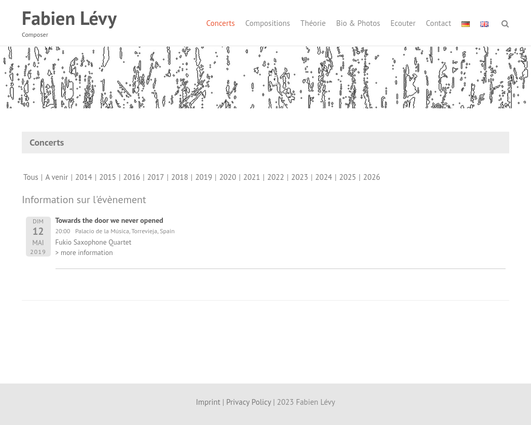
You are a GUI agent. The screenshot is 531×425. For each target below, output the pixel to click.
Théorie (313, 23)
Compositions (267, 23)
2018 (179, 177)
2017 (155, 177)
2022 (275, 177)
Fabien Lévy (69, 18)
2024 (323, 177)
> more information (84, 252)
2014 (83, 177)
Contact (438, 23)
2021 (251, 177)
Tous (30, 177)
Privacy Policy (248, 402)
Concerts (220, 23)
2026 (371, 177)
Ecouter (402, 23)
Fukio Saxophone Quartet (93, 242)
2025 (347, 177)
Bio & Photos (358, 23)
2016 (132, 177)
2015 (107, 177)
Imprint (208, 402)
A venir (56, 177)
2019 (203, 177)
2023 (300, 177)
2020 (227, 177)
